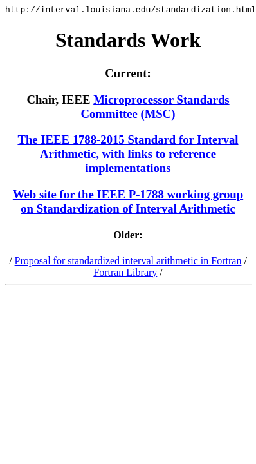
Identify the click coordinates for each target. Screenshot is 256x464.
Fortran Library (125, 274)
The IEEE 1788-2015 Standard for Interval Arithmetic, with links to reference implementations (127, 156)
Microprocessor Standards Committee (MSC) (155, 108)
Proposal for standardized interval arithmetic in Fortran (128, 262)
